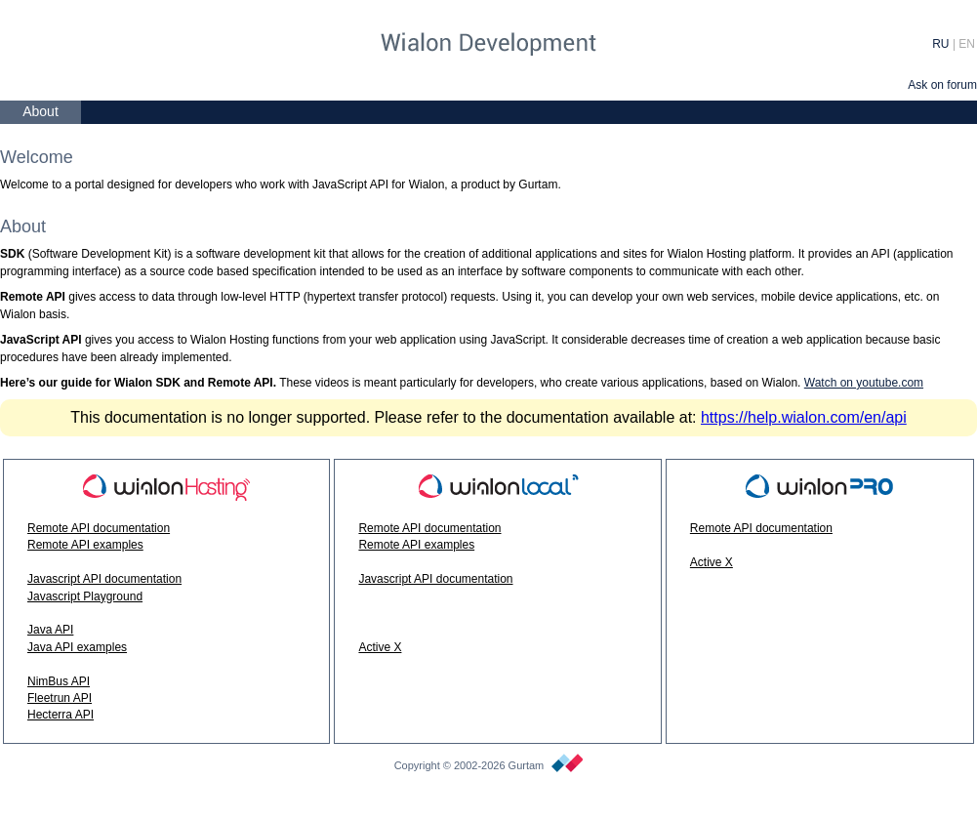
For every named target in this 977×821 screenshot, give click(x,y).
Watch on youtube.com (863, 383)
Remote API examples (85, 545)
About (40, 111)
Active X (379, 647)
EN (966, 44)
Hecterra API (60, 714)
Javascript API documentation (104, 579)
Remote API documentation (98, 528)
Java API (50, 629)
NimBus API (58, 681)
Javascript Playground (84, 596)
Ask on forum (942, 85)
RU (940, 44)
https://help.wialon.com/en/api (804, 417)
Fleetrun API (59, 698)
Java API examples (77, 647)
